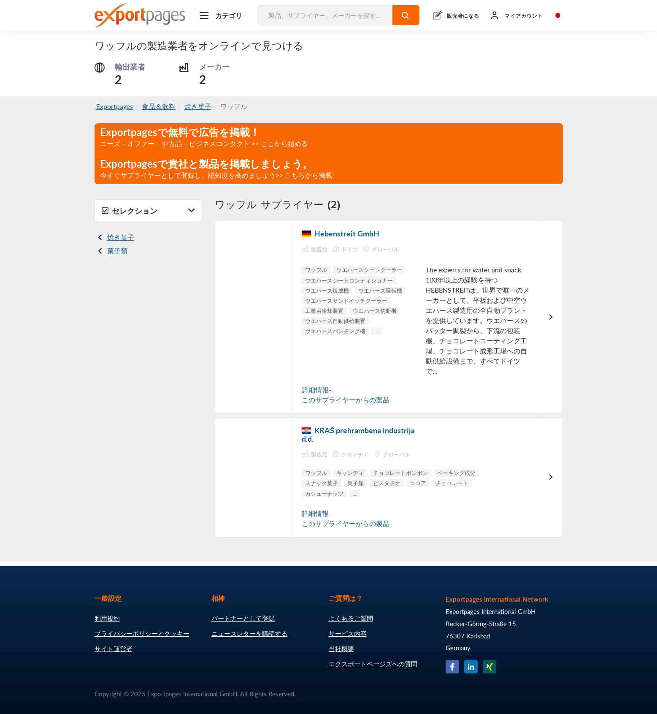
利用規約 (107, 618)
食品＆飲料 (159, 106)
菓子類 (117, 251)
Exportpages (114, 106)
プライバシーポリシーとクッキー (142, 633)
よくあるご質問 (351, 618)
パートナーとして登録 (243, 618)
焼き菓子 (197, 106)
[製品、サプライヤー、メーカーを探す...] (325, 15)
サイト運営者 (113, 648)
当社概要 (341, 648)
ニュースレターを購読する (249, 633)
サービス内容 (348, 633)
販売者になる (463, 16)
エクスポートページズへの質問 (373, 664)
